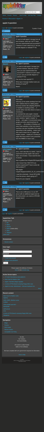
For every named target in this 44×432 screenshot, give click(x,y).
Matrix (8, 224)
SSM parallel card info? (9, 304)
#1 (40, 34)
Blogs (6, 323)
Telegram (9, 232)
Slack (7, 230)
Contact (39, 15)
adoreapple (7, 37)
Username (6, 249)
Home (4, 15)
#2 (40, 61)
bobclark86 (6, 306)
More (39, 288)
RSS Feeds (8, 327)
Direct (16, 270)
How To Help (23, 15)
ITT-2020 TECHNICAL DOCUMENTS (15, 277)
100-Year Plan (32, 15)
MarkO (5, 64)
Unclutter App (25, 270)
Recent (15, 15)
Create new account (10, 258)
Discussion (12, 18)
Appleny (5, 297)
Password (6, 253)
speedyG (6, 97)
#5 (40, 186)
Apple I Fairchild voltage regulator (14, 281)
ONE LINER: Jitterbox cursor (11, 300)
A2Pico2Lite (6, 309)
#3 (40, 94)
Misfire (8, 228)
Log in (4, 28)
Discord (8, 226)
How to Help (22, 354)
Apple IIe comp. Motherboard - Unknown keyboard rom (20, 286)
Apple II (19, 18)
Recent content (9, 242)
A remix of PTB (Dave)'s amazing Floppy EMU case (19, 284)
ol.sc (4, 311)
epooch (6, 189)
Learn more (6, 234)
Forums (9, 15)
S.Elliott (5, 302)
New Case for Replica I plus (12, 279)
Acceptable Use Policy (11, 331)
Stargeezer (6, 315)
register (10, 28)
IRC (7, 222)
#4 (40, 146)
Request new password (11, 260)
